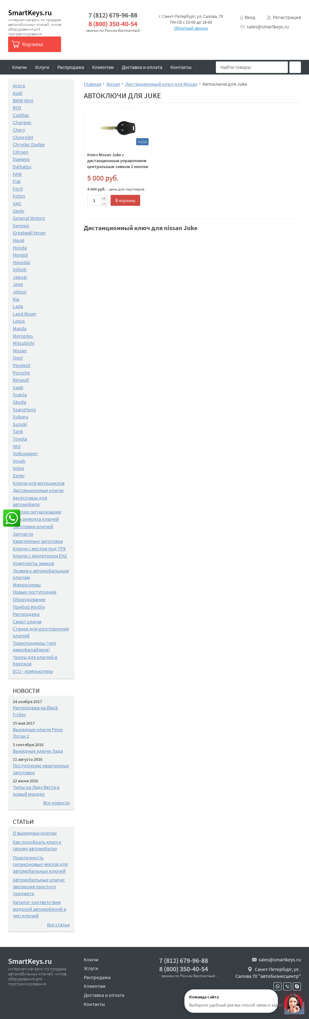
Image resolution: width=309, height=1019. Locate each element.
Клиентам (103, 67)
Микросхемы (27, 585)
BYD (17, 107)
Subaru (20, 416)
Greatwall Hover (29, 232)
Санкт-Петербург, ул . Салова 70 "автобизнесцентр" (268, 972)
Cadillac (21, 115)
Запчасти (23, 534)
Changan (22, 122)
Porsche (21, 372)
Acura (19, 85)
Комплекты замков (33, 563)
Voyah (19, 461)
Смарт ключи (27, 621)
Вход (250, 17)
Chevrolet (23, 137)
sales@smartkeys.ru (268, 26)
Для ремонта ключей (36, 519)
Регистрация (287, 17)
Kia (16, 299)
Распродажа (70, 67)
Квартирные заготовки (38, 541)
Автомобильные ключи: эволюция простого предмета (39, 886)
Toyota (20, 439)
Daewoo (21, 159)
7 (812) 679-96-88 (112, 15)
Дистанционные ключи (38, 490)
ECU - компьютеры (33, 671)
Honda (20, 247)
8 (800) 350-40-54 (112, 24)
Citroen (20, 152)
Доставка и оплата (142, 67)
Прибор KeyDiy (29, 607)
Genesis (21, 225)
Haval (18, 240)
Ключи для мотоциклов (38, 483)
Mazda (19, 328)
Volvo (18, 468)
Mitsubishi (24, 343)
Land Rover (24, 314)
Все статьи (58, 924)
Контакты (181, 67)
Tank (18, 431)
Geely (18, 211)
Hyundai (21, 262)
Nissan (20, 350)
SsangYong (24, 409)
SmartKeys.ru (30, 12)
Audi (17, 93)
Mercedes (23, 336)
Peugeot (21, 365)
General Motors (29, 218)
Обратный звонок (191, 28)
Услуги (42, 67)
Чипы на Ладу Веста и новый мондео (36, 790)
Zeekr (19, 475)
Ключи (19, 67)
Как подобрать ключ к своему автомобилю (37, 845)
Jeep (18, 284)
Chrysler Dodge (29, 144)
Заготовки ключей (33, 526)
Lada (18, 306)
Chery (19, 130)
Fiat (17, 181)
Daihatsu (22, 166)
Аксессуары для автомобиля (30, 501)
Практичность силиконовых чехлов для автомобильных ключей (40, 864)
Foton (19, 196)
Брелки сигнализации (37, 512)
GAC (17, 203)
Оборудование (29, 599)
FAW (17, 174)
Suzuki (20, 424)
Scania (20, 394)
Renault (21, 380)
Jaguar (20, 277)
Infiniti (19, 269)
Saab (18, 387)
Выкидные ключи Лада (38, 751)
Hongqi (20, 255)
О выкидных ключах (35, 833)
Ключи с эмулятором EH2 (40, 556)
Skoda (19, 402)
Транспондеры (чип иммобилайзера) (34, 646)
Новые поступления (34, 592)
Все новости (56, 802)
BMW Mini (23, 100)
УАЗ (17, 446)
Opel (18, 358)
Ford (18, 189)
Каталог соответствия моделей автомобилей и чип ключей (39, 909)
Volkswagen (25, 453)
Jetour (20, 291)
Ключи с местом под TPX (39, 548)
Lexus (19, 321)
